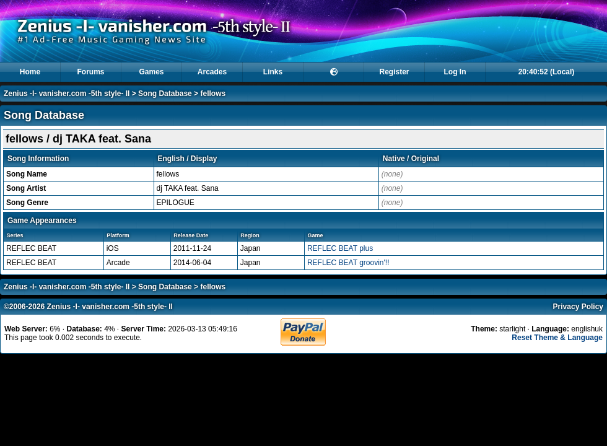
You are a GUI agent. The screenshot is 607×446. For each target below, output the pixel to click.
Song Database (165, 93)
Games (151, 72)
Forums (90, 72)
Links (272, 72)
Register (394, 72)
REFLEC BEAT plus (340, 248)
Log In (455, 72)
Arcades (212, 72)
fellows (212, 93)
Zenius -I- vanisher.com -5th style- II (66, 93)
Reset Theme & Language (557, 337)
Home (30, 72)
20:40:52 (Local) (546, 72)
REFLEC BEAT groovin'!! (348, 262)
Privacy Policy (578, 306)
